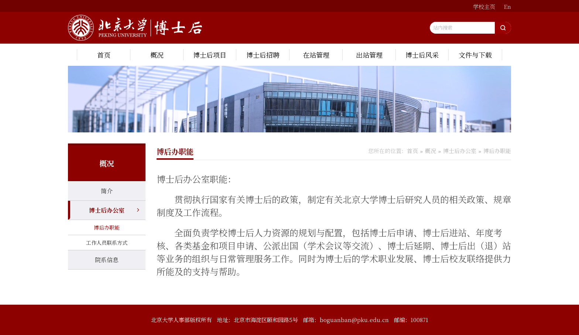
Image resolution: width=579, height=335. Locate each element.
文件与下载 (475, 55)
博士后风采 (422, 55)
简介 (107, 191)
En (507, 6)
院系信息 (107, 260)
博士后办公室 (106, 210)
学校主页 (484, 6)
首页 (103, 55)
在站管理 (316, 55)
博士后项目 (209, 55)
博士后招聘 (263, 55)
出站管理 (369, 55)
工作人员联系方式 (106, 242)
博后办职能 (107, 227)
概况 (157, 55)
